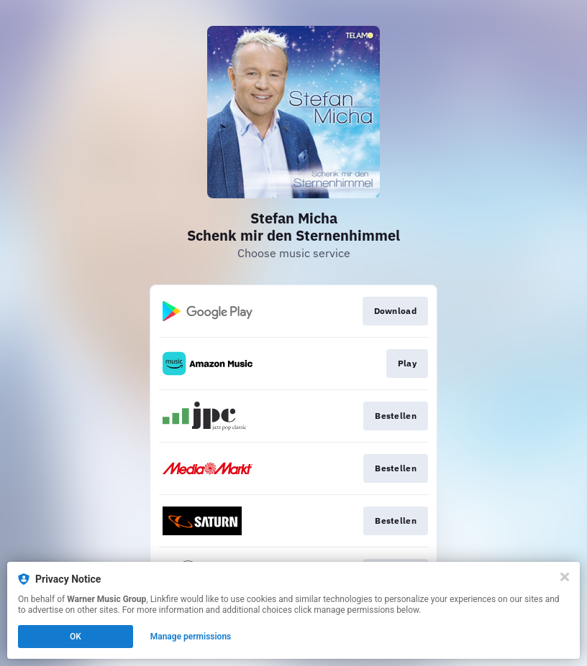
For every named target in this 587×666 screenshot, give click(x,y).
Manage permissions (191, 637)
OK (75, 637)
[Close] (564, 576)
